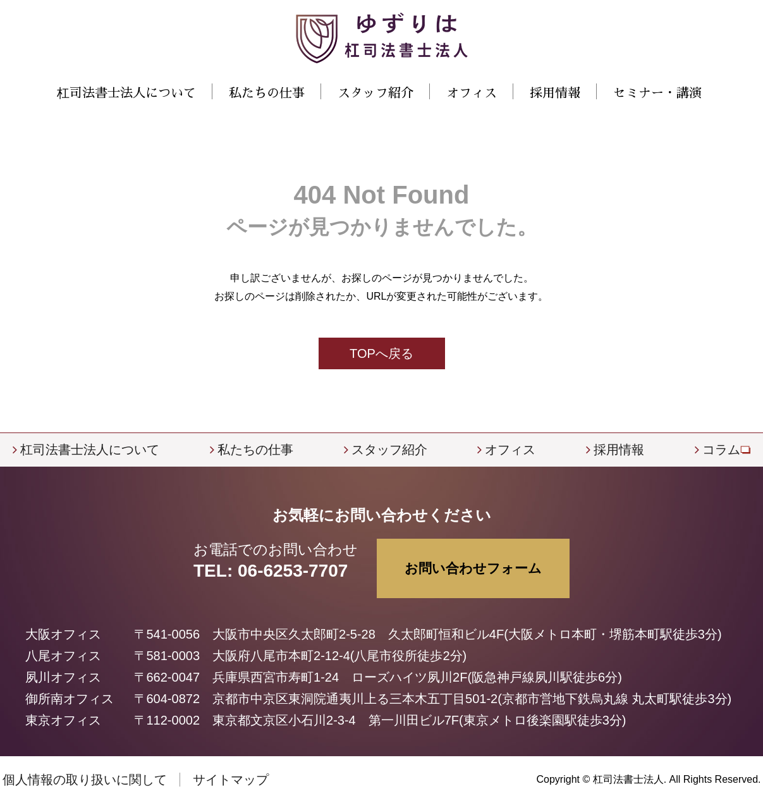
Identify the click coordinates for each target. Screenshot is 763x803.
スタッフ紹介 (375, 93)
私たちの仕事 (255, 450)
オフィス (510, 450)
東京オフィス (63, 720)
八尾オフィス (63, 656)
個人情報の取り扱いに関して (85, 780)
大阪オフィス (63, 634)
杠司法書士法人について (89, 450)
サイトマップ (231, 780)
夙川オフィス (63, 677)
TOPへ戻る (381, 353)
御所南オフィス (69, 699)
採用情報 (555, 93)
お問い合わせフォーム (473, 568)
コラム (721, 450)
